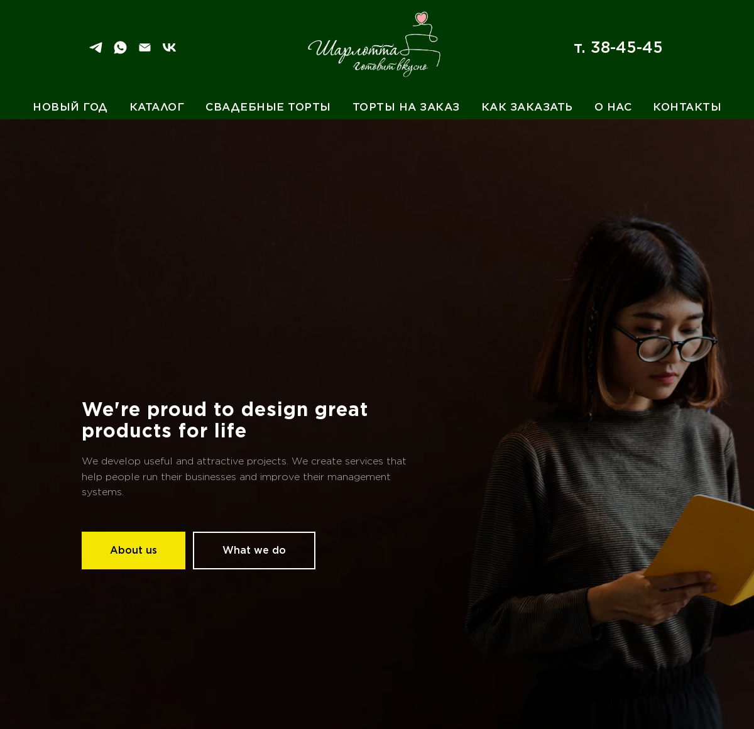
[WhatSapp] (120, 52)
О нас (613, 107)
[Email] (145, 52)
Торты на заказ (406, 107)
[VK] (169, 52)
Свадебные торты (268, 107)
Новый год (70, 107)
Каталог (157, 107)
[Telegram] (96, 52)
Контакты (687, 107)
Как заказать (527, 107)
